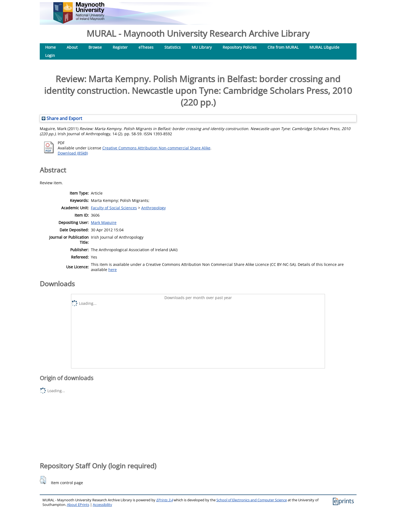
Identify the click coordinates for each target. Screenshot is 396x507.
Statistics (172, 47)
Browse (95, 47)
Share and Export (62, 118)
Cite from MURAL (283, 47)
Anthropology (153, 207)
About (72, 47)
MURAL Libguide (324, 47)
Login (50, 55)
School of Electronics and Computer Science (251, 500)
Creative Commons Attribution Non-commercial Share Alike (156, 147)
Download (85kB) (73, 153)
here (112, 269)
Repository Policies (240, 47)
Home (50, 47)
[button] (43, 480)
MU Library (202, 47)
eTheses (146, 47)
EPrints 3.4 (164, 500)
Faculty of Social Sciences (114, 207)
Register (120, 47)
